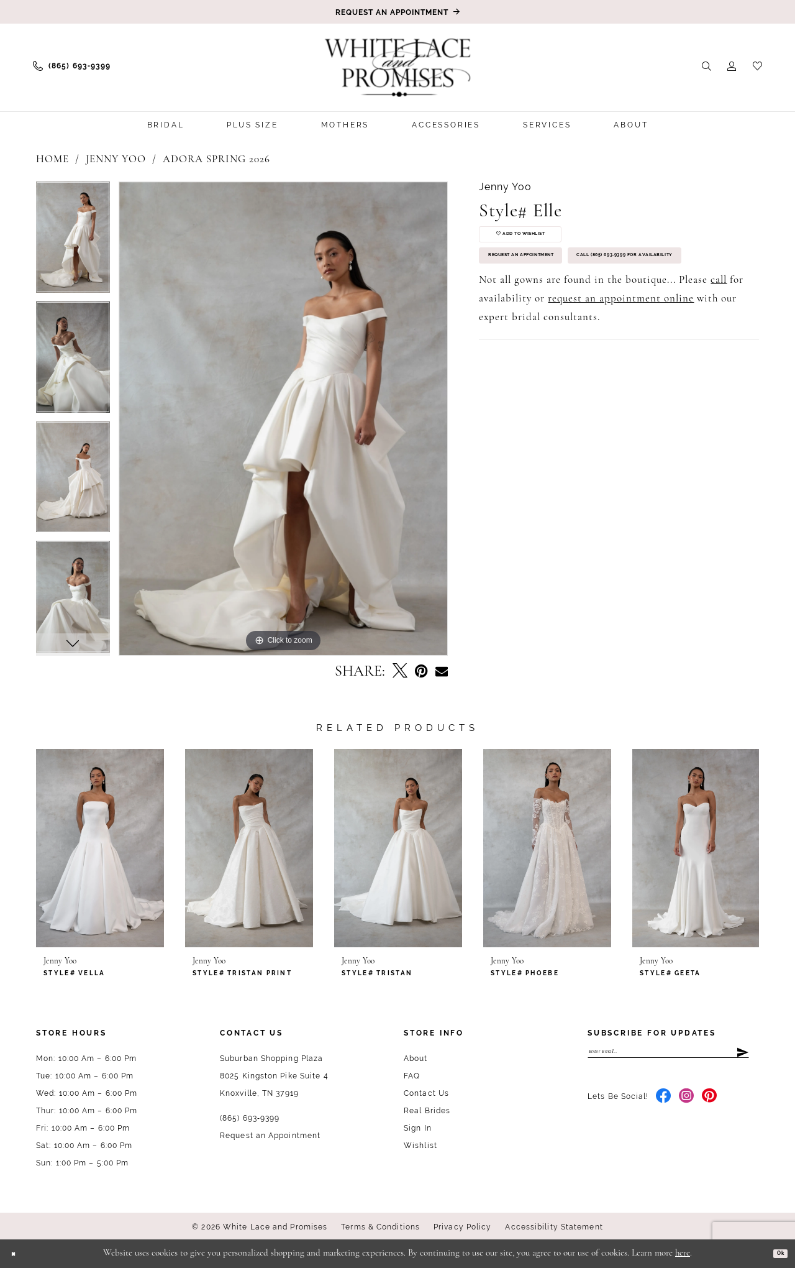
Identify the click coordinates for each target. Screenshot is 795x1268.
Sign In (418, 1128)
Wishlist (420, 1145)
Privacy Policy (462, 1227)
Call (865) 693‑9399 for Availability (575, 317)
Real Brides (427, 1110)
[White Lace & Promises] (397, 67)
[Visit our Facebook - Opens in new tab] (663, 1105)
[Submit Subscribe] (741, 1056)
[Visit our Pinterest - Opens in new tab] (709, 1105)
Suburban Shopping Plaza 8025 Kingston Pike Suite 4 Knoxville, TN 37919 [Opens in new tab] (274, 1076)
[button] (732, 65)
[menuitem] (72, 66)
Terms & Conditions (380, 1227)
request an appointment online (621, 366)
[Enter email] (668, 1056)
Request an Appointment (550, 281)
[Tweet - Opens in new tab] (400, 672)
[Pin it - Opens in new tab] (421, 671)
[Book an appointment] (397, 12)
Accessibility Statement (553, 1227)
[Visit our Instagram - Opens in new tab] (686, 1105)
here (682, 1253)
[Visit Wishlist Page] (757, 65)
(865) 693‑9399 (249, 1118)
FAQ (412, 1076)
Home (52, 159)
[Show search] (706, 65)
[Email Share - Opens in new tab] (441, 671)
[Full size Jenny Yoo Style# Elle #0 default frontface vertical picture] (283, 418)
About (416, 1058)
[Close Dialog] (18, 1253)
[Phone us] (72, 66)
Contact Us (426, 1093)
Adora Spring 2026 (216, 159)
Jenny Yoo (116, 159)
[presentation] (100, 848)
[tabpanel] (73, 241)
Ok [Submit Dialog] (775, 1253)
